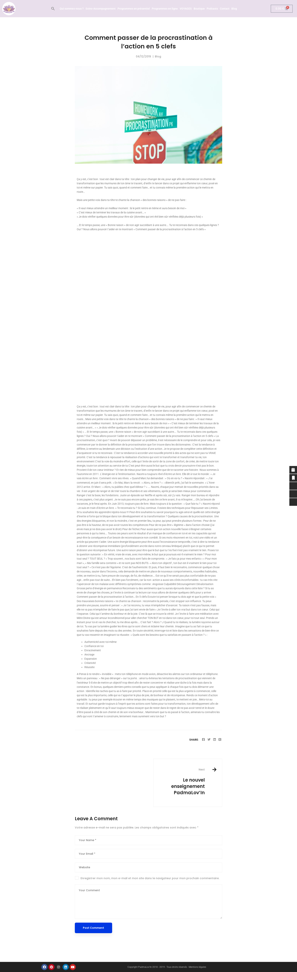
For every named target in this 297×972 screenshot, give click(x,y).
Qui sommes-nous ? (72, 8)
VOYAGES (186, 8)
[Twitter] (208, 739)
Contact (224, 8)
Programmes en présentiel (133, 8)
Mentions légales (197, 967)
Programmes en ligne (165, 8)
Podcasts (212, 8)
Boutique (199, 8)
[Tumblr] (220, 739)
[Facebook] (203, 739)
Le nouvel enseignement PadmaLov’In (182, 782)
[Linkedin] (214, 739)
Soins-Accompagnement (101, 8)
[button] (53, 8)
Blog (234, 8)
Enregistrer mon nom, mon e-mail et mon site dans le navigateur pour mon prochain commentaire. (150, 878)
